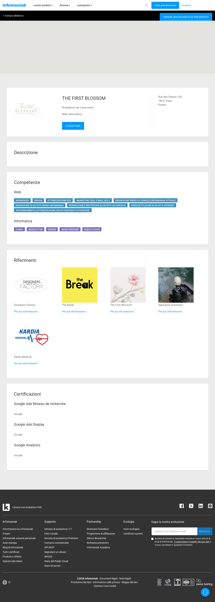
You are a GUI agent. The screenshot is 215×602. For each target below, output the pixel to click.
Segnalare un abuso (55, 552)
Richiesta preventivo (98, 542)
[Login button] (165, 5)
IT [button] (10, 582)
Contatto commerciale (56, 542)
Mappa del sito (130, 582)
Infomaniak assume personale (19, 538)
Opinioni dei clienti (12, 561)
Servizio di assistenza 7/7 (58, 529)
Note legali (125, 578)
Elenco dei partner (96, 538)
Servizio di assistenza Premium (61, 538)
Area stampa (10, 542)
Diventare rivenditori (98, 529)
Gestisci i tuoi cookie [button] (105, 586)
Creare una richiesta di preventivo (186, 17)
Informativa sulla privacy (106, 582)
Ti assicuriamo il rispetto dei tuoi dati (192, 542)
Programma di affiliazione (101, 533)
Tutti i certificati (11, 552)
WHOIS (48, 556)
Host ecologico (131, 529)
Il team (6, 533)
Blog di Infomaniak (13, 547)
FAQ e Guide (51, 533)
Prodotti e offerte (12, 556)
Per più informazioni (26, 311)
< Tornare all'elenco (13, 15)
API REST (49, 547)
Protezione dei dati (81, 582)
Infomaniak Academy (98, 547)
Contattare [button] (73, 126)
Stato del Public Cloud (56, 561)
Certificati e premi (133, 533)
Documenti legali (108, 578)
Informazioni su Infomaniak (18, 529)
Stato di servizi (52, 565)
